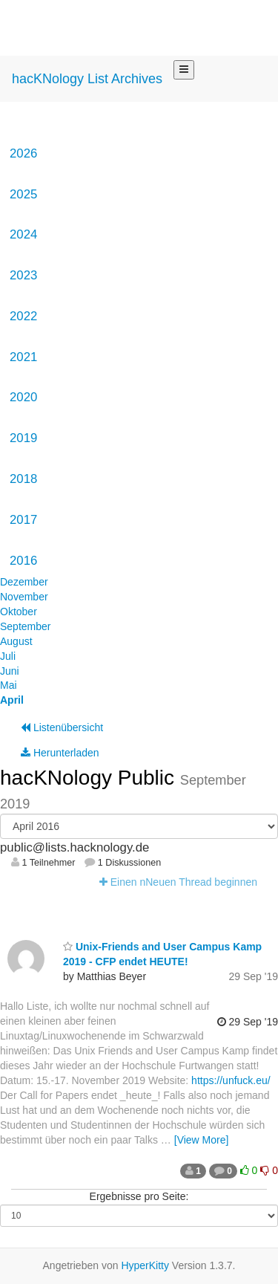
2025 (23, 194)
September (25, 626)
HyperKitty (145, 1265)
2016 (23, 561)
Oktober (18, 611)
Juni (9, 671)
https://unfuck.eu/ (231, 1080)
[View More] (201, 1140)
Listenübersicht (62, 727)
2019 (23, 438)
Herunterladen (60, 753)
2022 (23, 316)
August (16, 641)
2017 (23, 520)
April (12, 700)
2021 (23, 357)
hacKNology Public (90, 777)
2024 (23, 234)
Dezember (24, 582)
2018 (23, 479)
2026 (23, 153)
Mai (8, 685)
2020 (23, 397)
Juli (8, 656)
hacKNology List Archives (87, 78)
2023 (23, 275)
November (24, 597)
